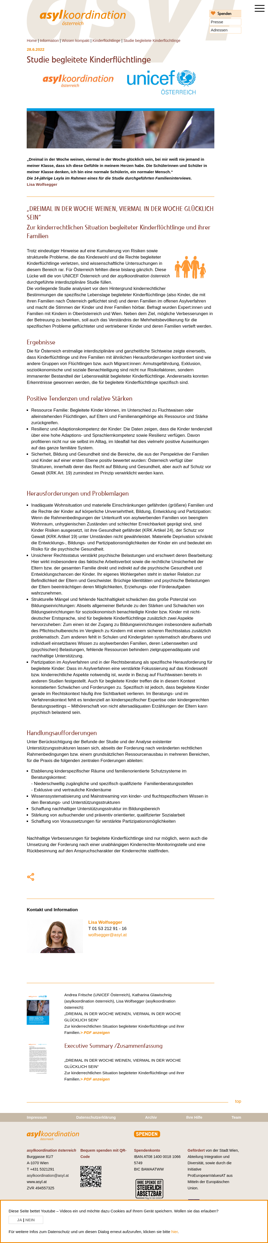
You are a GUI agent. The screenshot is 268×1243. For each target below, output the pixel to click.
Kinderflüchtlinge (106, 40)
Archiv (151, 1117)
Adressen (219, 30)
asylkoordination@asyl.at (48, 1175)
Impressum (37, 1117)
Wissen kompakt (76, 40)
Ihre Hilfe (194, 1117)
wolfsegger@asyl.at (107, 934)
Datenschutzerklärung (96, 1117)
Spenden (224, 13)
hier (174, 1231)
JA (20, 1220)
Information (49, 40)
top (238, 1101)
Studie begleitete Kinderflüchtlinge (152, 40)
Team (236, 1117)
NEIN (30, 1220)
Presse (217, 22)
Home (32, 40)
